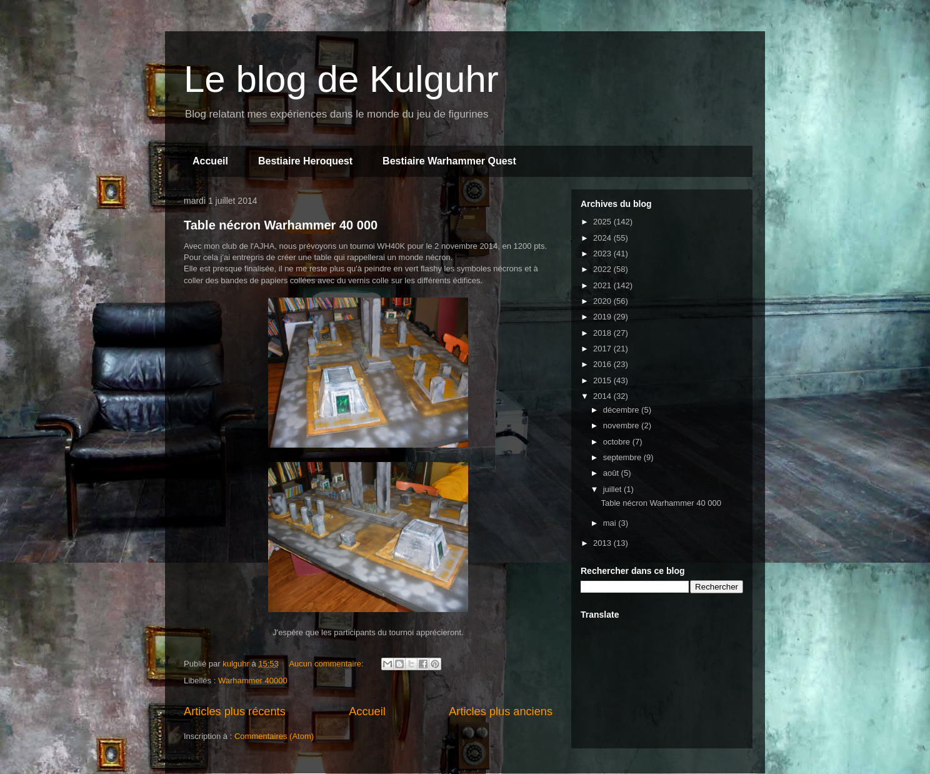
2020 (603, 301)
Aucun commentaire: (327, 663)
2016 (603, 364)
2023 (603, 253)
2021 (603, 285)
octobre (617, 441)
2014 (603, 396)
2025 (603, 221)
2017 (603, 348)
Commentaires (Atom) (274, 736)
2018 (603, 333)
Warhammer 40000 (253, 680)
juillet (613, 489)
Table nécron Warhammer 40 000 (281, 225)
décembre (622, 410)
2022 (603, 269)
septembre (623, 457)
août (612, 473)
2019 (603, 316)
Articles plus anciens (500, 711)
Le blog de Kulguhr (341, 79)
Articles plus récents (235, 711)
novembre (622, 425)
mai (611, 523)
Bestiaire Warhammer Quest (449, 161)
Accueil (210, 161)
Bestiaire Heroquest (305, 161)
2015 (603, 380)
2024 (603, 238)
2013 (603, 543)
